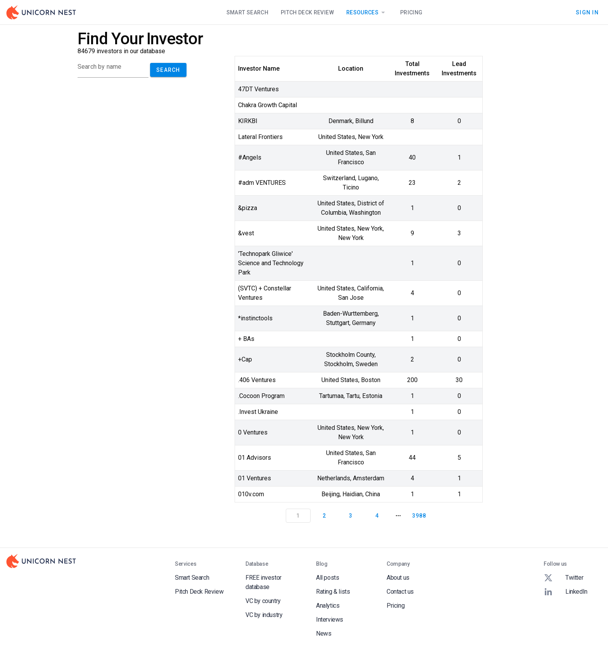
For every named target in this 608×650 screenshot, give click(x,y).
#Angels (249, 157)
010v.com (251, 494)
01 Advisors (254, 457)
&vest (246, 233)
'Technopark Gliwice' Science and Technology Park (271, 263)
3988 (419, 516)
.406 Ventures (257, 380)
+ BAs (246, 338)
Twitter (563, 577)
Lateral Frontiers (260, 137)
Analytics (327, 605)
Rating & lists (333, 591)
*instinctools (255, 318)
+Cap (245, 359)
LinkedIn (565, 591)
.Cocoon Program (261, 396)
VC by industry (263, 615)
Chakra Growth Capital (267, 105)
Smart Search (247, 12)
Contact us (400, 591)
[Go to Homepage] (41, 12)
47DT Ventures (258, 89)
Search (168, 70)
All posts (327, 577)
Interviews (329, 619)
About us (398, 577)
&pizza (247, 208)
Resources (367, 12)
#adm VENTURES (262, 182)
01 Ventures (254, 478)
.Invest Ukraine (258, 411)
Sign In (587, 12)
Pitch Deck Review (307, 12)
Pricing (411, 12)
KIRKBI (247, 121)
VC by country (263, 601)
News (323, 633)
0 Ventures (253, 432)
